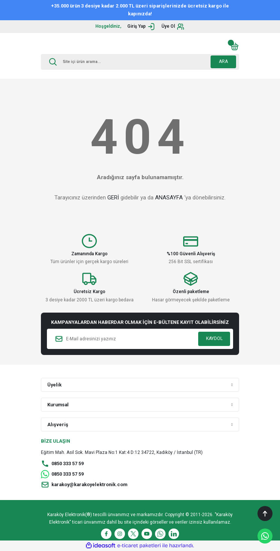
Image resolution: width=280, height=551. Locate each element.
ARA (223, 61)
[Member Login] (141, 26)
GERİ (113, 197)
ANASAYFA (169, 197)
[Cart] (234, 46)
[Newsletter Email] (140, 339)
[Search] (140, 62)
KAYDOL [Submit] (214, 338)
